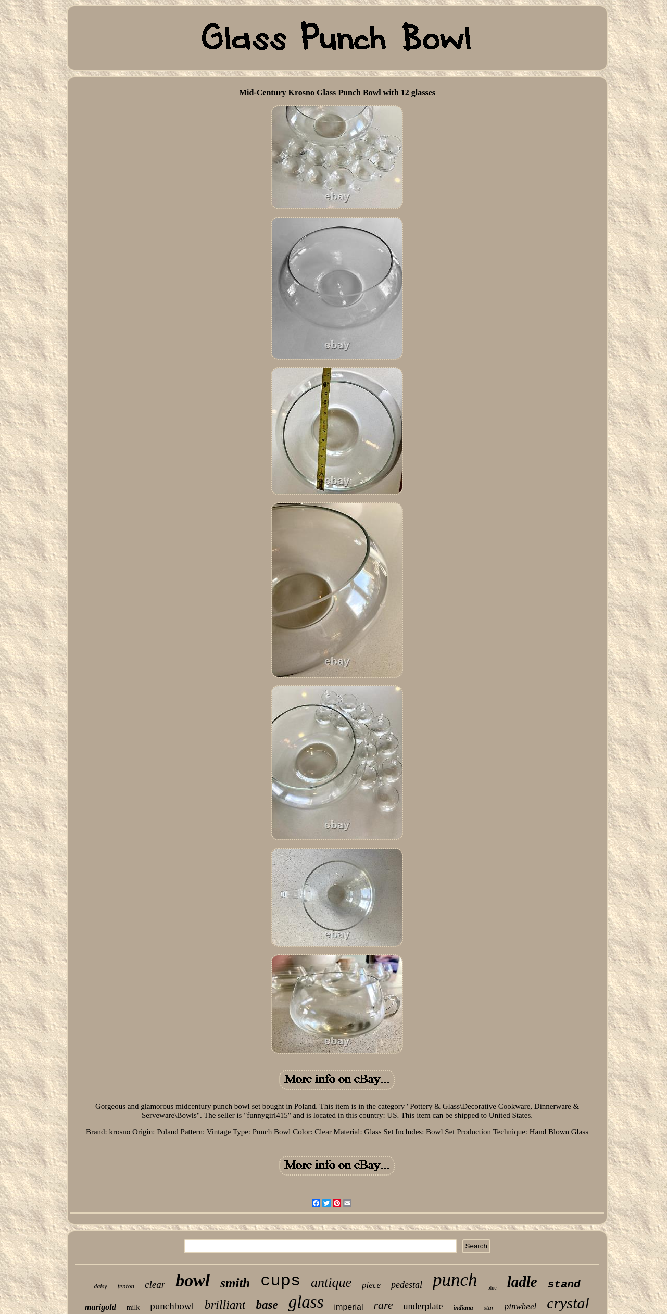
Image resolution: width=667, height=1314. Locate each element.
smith (235, 1283)
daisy (100, 1286)
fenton (126, 1286)
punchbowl (172, 1305)
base (267, 1304)
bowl (192, 1280)
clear (155, 1284)
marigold (100, 1307)
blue (491, 1288)
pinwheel (520, 1306)
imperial (348, 1307)
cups (280, 1281)
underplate (423, 1306)
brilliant (225, 1304)
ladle (522, 1281)
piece (371, 1285)
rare (383, 1304)
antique (331, 1282)
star (489, 1307)
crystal (568, 1302)
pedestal (406, 1285)
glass (306, 1302)
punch (455, 1280)
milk (133, 1307)
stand (564, 1285)
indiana (463, 1307)
